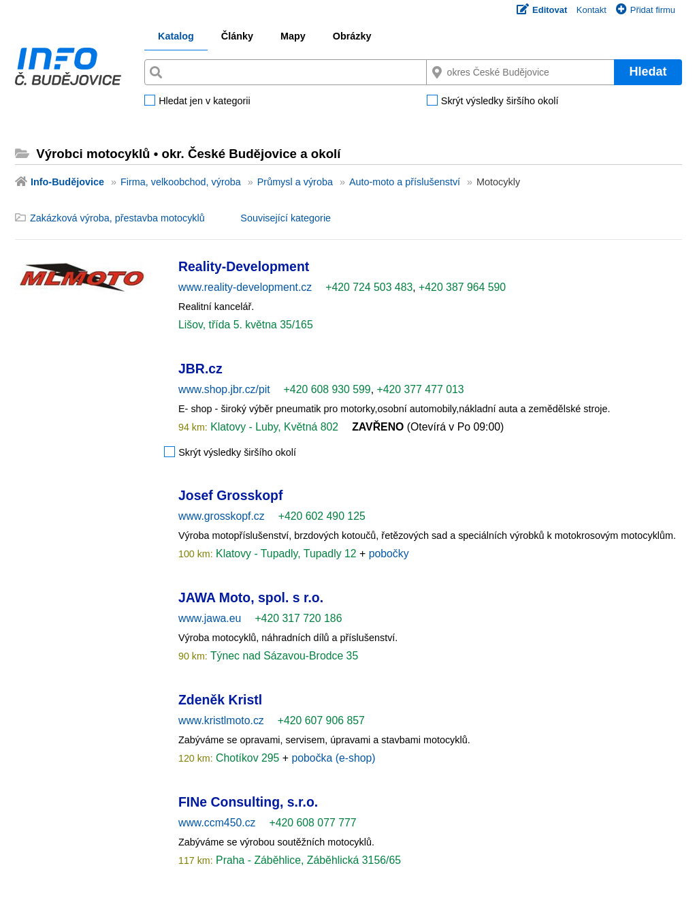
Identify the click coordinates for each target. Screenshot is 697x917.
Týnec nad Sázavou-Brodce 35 (283, 656)
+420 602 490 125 (322, 516)
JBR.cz (200, 368)
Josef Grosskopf (230, 495)
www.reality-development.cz (245, 287)
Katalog (176, 36)
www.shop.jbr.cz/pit (224, 389)
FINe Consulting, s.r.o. (248, 801)
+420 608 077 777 (312, 822)
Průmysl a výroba (295, 181)
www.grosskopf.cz (221, 516)
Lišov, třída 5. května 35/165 (245, 324)
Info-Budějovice (67, 181)
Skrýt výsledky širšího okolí (500, 101)
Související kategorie (285, 218)
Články (237, 36)
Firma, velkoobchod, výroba (180, 181)
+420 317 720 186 (298, 618)
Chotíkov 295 (247, 758)
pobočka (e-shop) (333, 758)
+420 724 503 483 (368, 287)
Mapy (293, 36)
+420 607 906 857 (321, 720)
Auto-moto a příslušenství (404, 181)
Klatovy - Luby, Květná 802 (273, 427)
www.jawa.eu (209, 618)
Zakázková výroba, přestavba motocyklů (117, 218)
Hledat (647, 71)
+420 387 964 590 (462, 287)
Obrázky (352, 36)
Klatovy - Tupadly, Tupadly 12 (286, 553)
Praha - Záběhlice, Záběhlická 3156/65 (307, 860)
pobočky (389, 553)
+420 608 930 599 (327, 389)
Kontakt (591, 10)
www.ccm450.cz (216, 822)
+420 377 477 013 (420, 389)
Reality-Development (243, 266)
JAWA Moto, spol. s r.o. (250, 597)
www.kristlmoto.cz (221, 720)
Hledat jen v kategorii (204, 101)
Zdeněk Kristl (220, 699)
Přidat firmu (645, 10)
